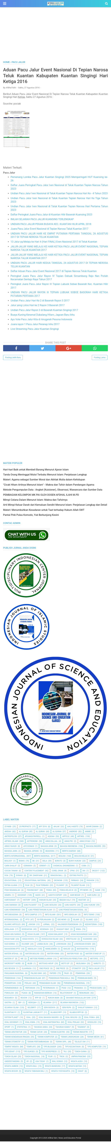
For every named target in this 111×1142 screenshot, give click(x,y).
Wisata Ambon (11, 1067)
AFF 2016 (43, 827)
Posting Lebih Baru (13, 358)
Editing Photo (76, 876)
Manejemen (51, 949)
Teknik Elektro (57, 1033)
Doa (6, 876)
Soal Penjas (74, 1023)
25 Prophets (25, 827)
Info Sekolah (70, 915)
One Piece (60, 969)
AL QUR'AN (23, 832)
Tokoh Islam (11, 1057)
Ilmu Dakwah (11, 905)
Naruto (97, 964)
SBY (20, 1003)
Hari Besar (75, 896)
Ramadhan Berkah (43, 993)
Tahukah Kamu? (63, 1028)
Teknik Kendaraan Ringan (17, 1037)
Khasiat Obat (62, 930)
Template (31, 1047)
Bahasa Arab (47, 847)
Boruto (58, 861)
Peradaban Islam (47, 984)
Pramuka (78, 988)
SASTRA (8, 1003)
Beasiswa (49, 852)
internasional (12, 920)
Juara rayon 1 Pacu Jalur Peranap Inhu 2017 (35, 324)
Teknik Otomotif (13, 1042)
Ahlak (56, 827)
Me (22, 959)
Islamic (89, 920)
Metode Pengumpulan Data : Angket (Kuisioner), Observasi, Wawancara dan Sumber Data (52, 490)
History (26, 900)
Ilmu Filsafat (30, 905)
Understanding (12, 1062)
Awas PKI (68, 842)
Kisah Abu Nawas (13, 935)
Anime (88, 832)
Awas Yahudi (11, 847)
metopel (94, 959)
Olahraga (26, 969)
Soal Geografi (11, 1023)
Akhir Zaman (92, 827)
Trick (61, 1057)
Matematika (83, 949)
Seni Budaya (49, 1008)
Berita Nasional (42, 857)
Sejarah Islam (12, 1008)
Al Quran (40, 832)
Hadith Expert (55, 896)
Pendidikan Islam (32, 979)
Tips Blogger (49, 1047)
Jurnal (46, 925)
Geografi (21, 896)
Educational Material (35, 881)
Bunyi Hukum (75, 861)
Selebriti (31, 1008)
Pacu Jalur (94, 969)
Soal (28, 1018)
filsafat (60, 886)
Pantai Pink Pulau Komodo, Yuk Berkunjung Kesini (31, 515)
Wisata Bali (31, 1067)
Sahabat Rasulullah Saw (78, 998)
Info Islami (50, 915)
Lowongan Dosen (82, 945)
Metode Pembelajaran (41, 959)
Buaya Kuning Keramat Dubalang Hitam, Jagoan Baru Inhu (43, 315)
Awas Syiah (85, 842)
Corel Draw (57, 871)
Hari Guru (92, 896)
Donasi (19, 876)
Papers (53, 974)
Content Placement (34, 871)
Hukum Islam (45, 900)
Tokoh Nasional (32, 1057)
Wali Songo (57, 1062)
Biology (8, 861)
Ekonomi (58, 881)
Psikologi (9, 993)
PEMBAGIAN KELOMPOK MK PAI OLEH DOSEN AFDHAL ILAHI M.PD (41, 495)
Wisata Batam (75, 1067)
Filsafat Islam (78, 886)
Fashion (90, 881)
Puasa (24, 993)
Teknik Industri (80, 1033)
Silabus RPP (56, 1013)
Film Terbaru (42, 886)
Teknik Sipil (61, 1042)
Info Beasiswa (11, 915)
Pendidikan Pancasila (59, 979)
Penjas (27, 984)
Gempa (8, 896)
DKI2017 (95, 871)
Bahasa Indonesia (68, 847)
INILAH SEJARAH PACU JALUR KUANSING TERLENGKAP (42, 219)
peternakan (49, 988)
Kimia (78, 930)
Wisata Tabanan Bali (34, 1072)
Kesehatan (27, 930)
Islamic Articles (13, 925)
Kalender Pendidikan (68, 925)
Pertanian (30, 988)
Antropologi (11, 837)
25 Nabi (8, 827)
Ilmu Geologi (50, 905)
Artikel (80, 837)
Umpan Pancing (78, 1057)
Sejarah (47, 1003)
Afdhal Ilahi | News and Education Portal (64, 1138)
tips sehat (10, 1052)
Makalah (32, 949)
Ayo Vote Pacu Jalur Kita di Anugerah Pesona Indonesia (41, 320)
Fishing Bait (32, 891)
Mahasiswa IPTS (12, 949)
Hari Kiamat (10, 900)
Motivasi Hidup (46, 964)
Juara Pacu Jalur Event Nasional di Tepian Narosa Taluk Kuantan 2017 (49, 229)
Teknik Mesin (93, 1037)
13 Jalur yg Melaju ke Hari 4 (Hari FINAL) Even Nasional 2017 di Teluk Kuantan (54, 242)
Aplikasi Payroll (33, 837)
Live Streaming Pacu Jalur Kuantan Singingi (35, 329)
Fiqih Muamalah (12, 891)
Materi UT (9, 959)
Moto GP (65, 964)
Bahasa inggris (93, 847)
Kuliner (25, 945)
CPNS (72, 871)
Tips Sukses (29, 1052)
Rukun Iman (53, 998)
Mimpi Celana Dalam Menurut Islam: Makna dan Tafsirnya (35, 500)
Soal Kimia (30, 1023)
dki (83, 871)
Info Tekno (89, 915)
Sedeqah (32, 1003)
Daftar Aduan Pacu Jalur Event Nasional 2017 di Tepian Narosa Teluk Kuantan (54, 271)
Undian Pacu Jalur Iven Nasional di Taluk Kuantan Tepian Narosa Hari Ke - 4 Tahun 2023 (59, 194)
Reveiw (24, 998)
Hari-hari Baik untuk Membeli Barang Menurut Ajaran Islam (36, 470)
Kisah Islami (33, 935)
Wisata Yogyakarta (60, 1072)
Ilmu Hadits (70, 905)
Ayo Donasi (28, 847)
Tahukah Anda (41, 1028)
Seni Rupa (66, 1008)
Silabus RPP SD (77, 1013)
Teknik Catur (36, 1033)
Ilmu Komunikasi (12, 910)
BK (33, 861)
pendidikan (10, 979)
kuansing (87, 940)
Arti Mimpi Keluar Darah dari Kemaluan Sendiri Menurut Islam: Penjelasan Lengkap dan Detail (55, 505)
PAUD (66, 974)
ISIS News (62, 920)
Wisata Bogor (11, 1072)
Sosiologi (92, 1023)
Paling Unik (36, 974)
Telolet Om (80, 1042)
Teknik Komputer (45, 1037)
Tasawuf (81, 1028)
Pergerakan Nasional (74, 984)
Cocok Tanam (11, 871)
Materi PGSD (73, 954)
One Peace (44, 969)
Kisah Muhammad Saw (81, 935)
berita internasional (15, 857)
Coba (83, 866)
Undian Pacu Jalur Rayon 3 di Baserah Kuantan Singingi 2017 (44, 310)
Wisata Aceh (77, 1062)
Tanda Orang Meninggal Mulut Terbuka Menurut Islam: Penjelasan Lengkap (45, 475)
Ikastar (82, 900)
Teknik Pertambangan (38, 1042)
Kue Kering (10, 945)
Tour (50, 1057)
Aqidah (51, 837)
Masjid (66, 949)
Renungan (84, 993)
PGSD (64, 988)
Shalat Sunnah (85, 1008)
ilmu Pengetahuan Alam (40, 910)
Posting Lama (99, 358)
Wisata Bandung (53, 1067)
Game (97, 891)
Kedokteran (91, 925)
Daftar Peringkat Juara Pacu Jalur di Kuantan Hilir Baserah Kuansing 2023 (51, 215)
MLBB (29, 964)
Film (27, 886)
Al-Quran (57, 832)
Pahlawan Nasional (14, 974)
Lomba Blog (42, 945)
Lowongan (61, 945)
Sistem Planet (12, 1018)
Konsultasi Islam (50, 940)
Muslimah (81, 964)
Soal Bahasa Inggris (49, 1018)
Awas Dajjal (51, 842)
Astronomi (32, 842)
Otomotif (76, 969)
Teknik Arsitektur (13, 1033)
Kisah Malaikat (55, 935)
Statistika (22, 1028)
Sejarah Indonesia (69, 1003)
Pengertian (10, 984)
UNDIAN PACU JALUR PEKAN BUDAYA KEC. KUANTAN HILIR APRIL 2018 (51, 224)
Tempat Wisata (12, 1047)
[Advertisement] (55, 37)
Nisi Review (10, 969)
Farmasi (75, 881)
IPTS (27, 920)
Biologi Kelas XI (81, 857)
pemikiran (80, 974)
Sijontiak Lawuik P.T (33, 1013)
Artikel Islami (11, 842)
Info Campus (31, 915)
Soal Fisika (89, 1018)
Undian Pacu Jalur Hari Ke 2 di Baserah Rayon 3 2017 (40, 301)
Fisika (49, 891)
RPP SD (38, 998)
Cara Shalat (11, 866)
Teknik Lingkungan (70, 1037)
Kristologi (71, 940)
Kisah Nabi (10, 940)
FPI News (84, 891)
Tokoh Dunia (81, 1052)
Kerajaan (9, 930)
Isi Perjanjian (44, 920)
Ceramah (27, 866)
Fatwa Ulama (11, 886)
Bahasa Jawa (11, 852)
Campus (93, 861)
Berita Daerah (69, 852)
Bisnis (22, 861)
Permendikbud (11, 988)
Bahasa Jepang (31, 852)
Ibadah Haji (65, 900)
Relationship (66, 993)
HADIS (38, 896)
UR (27, 1062)
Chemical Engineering (64, 866)
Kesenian (44, 930)
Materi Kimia (53, 954)
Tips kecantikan (73, 1047)
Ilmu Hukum (89, 905)
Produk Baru (96, 988)
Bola (44, 861)
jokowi (31, 925)
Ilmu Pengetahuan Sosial (71, 910)
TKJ (65, 1052)
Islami (76, 920)
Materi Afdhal (12, 954)
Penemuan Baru (85, 979)
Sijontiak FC (11, 1013)
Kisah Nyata (28, 940)
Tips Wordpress (49, 1052)
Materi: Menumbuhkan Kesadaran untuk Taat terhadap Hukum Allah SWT (43, 510)
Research (9, 998)
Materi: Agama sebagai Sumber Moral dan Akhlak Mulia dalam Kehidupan (44, 480)
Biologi (62, 857)
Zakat (81, 1072)
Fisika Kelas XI (66, 891)
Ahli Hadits (72, 827)
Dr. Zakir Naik (36, 876)
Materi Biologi (32, 954)
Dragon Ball (56, 876)
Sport (7, 1028)
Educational (11, 881)
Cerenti (42, 866)
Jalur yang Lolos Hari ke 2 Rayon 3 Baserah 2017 (38, 305)
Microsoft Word (13, 964)
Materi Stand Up (93, 954)
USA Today (40, 1062)
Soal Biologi (71, 1018)
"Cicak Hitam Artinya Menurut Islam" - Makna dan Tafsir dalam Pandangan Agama (48, 485)
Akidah (8, 832)
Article (65, 837)
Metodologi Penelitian (71, 959)
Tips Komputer (94, 1047)
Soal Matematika (51, 1023)
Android (73, 832)
